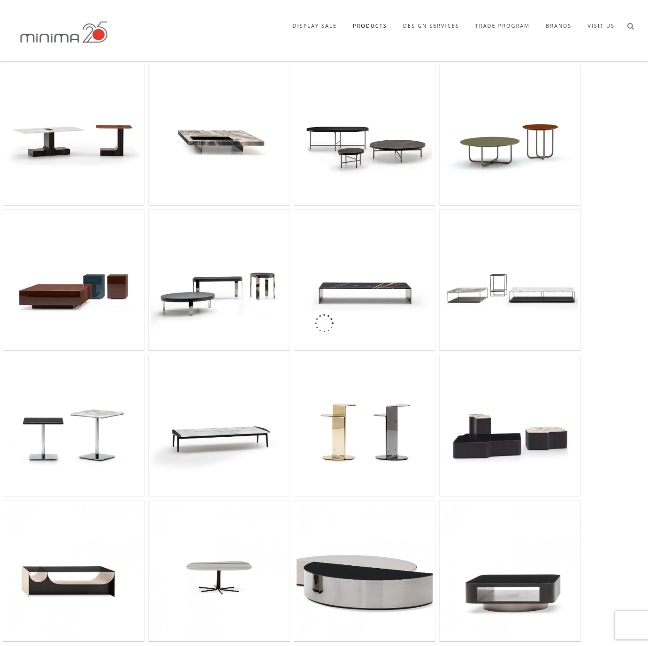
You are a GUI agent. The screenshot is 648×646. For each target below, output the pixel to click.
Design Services (431, 25)
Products (370, 25)
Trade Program (502, 25)
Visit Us (601, 25)
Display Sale (315, 25)
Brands (559, 25)
